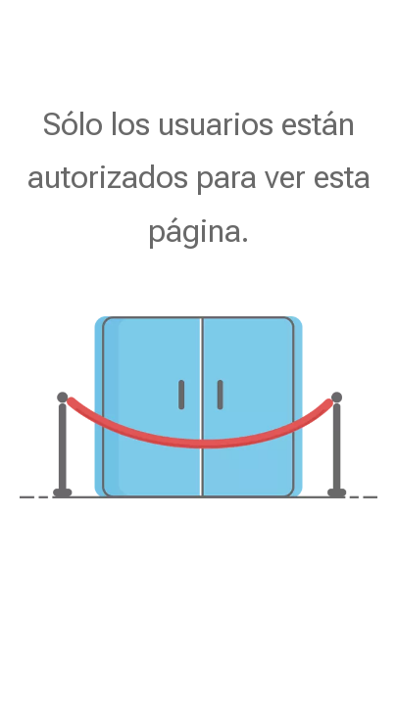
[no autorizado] (198, 407)
